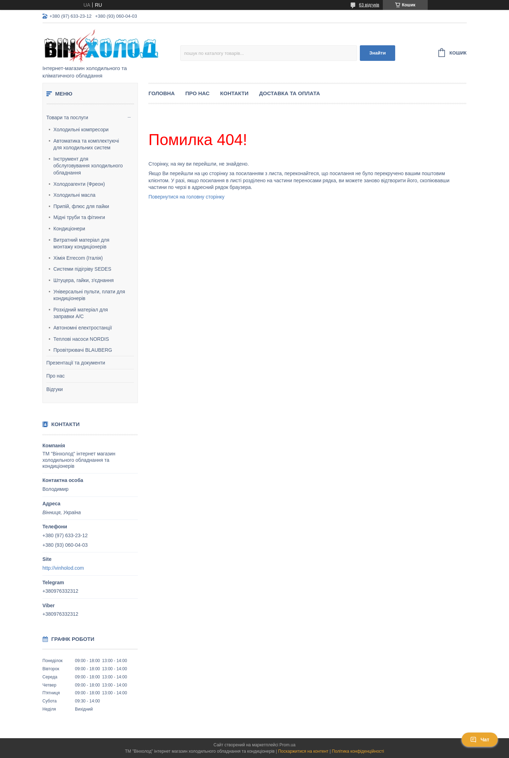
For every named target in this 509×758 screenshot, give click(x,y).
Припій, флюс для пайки (81, 206)
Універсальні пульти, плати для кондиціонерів (89, 295)
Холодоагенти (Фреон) (79, 184)
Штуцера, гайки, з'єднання (83, 280)
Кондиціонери (69, 228)
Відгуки (54, 389)
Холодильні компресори (81, 129)
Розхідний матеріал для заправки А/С (80, 313)
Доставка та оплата (289, 93)
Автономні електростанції (82, 328)
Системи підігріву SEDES (82, 269)
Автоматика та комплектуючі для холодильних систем (86, 144)
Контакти (234, 93)
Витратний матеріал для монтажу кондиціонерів (81, 243)
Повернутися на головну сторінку (186, 197)
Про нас (55, 376)
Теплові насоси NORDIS (81, 339)
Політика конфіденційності (358, 751)
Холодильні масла (74, 195)
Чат (479, 739)
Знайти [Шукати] (377, 53)
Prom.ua (288, 744)
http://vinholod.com (63, 568)
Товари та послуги (67, 117)
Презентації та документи (75, 363)
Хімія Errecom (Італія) (78, 258)
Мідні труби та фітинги (79, 217)
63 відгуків (369, 4)
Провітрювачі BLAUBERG (82, 350)
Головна (161, 93)
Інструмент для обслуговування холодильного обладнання (88, 166)
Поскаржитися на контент (303, 751)
